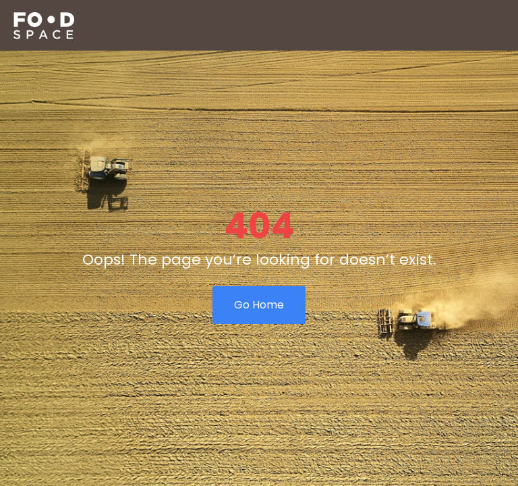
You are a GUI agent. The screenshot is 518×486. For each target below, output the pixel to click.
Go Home (259, 305)
